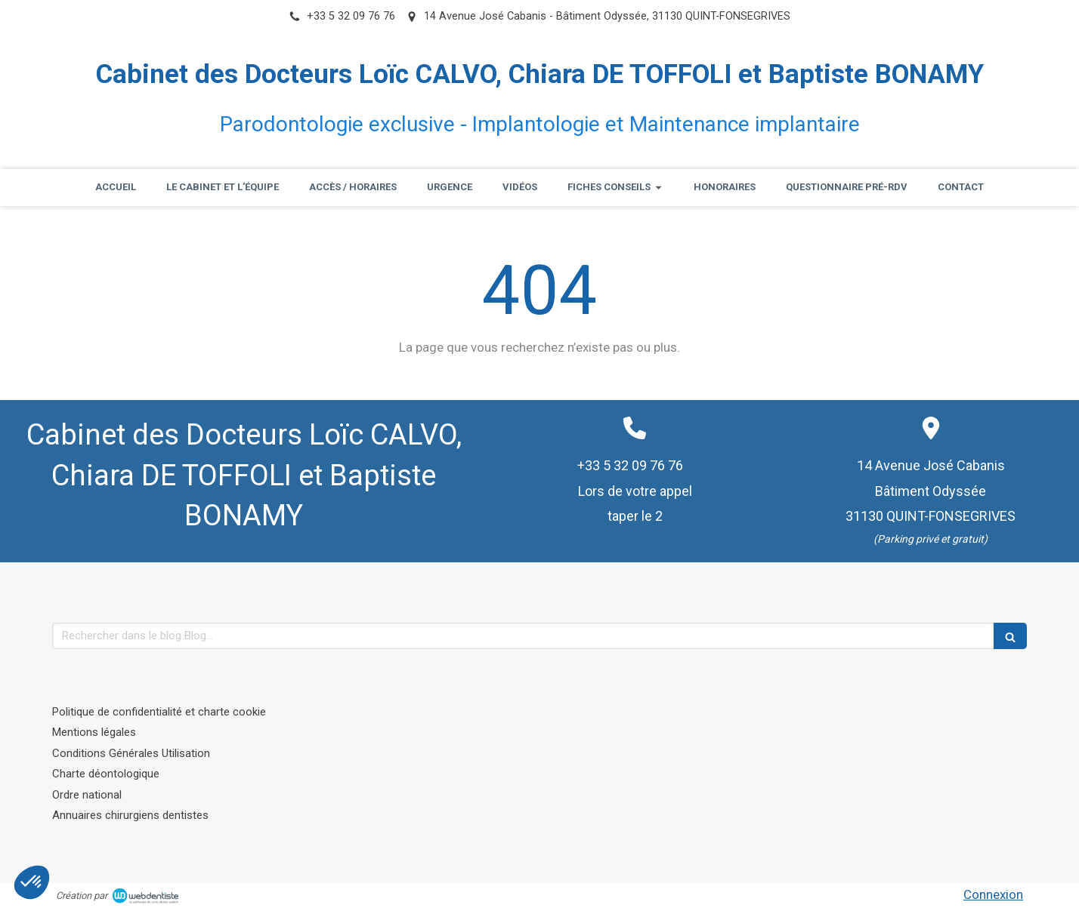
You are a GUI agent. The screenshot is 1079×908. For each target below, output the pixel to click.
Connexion (993, 894)
